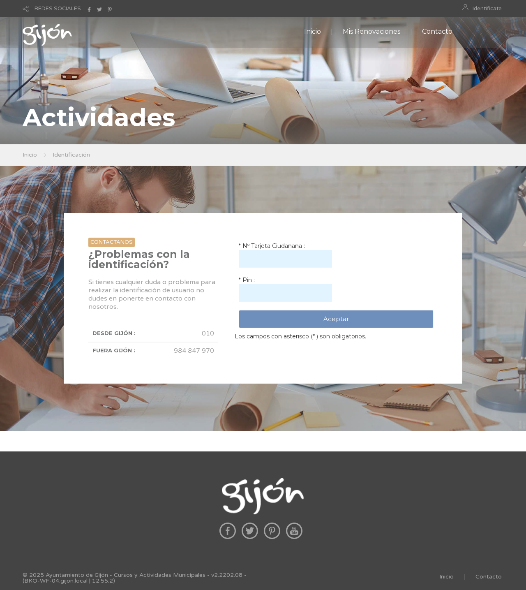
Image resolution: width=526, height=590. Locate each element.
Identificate (487, 8)
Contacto (437, 31)
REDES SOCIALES (58, 8)
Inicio (312, 31)
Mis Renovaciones (371, 31)
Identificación (71, 154)
